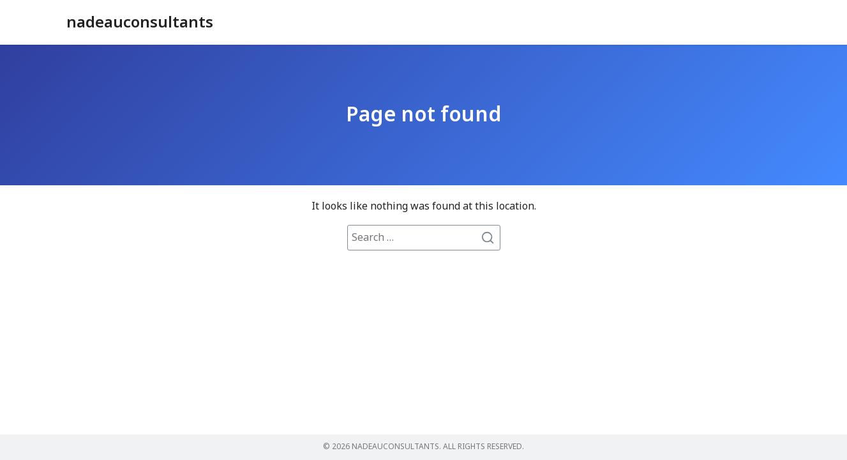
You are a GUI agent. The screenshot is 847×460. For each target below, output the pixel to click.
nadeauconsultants (139, 23)
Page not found (424, 115)
